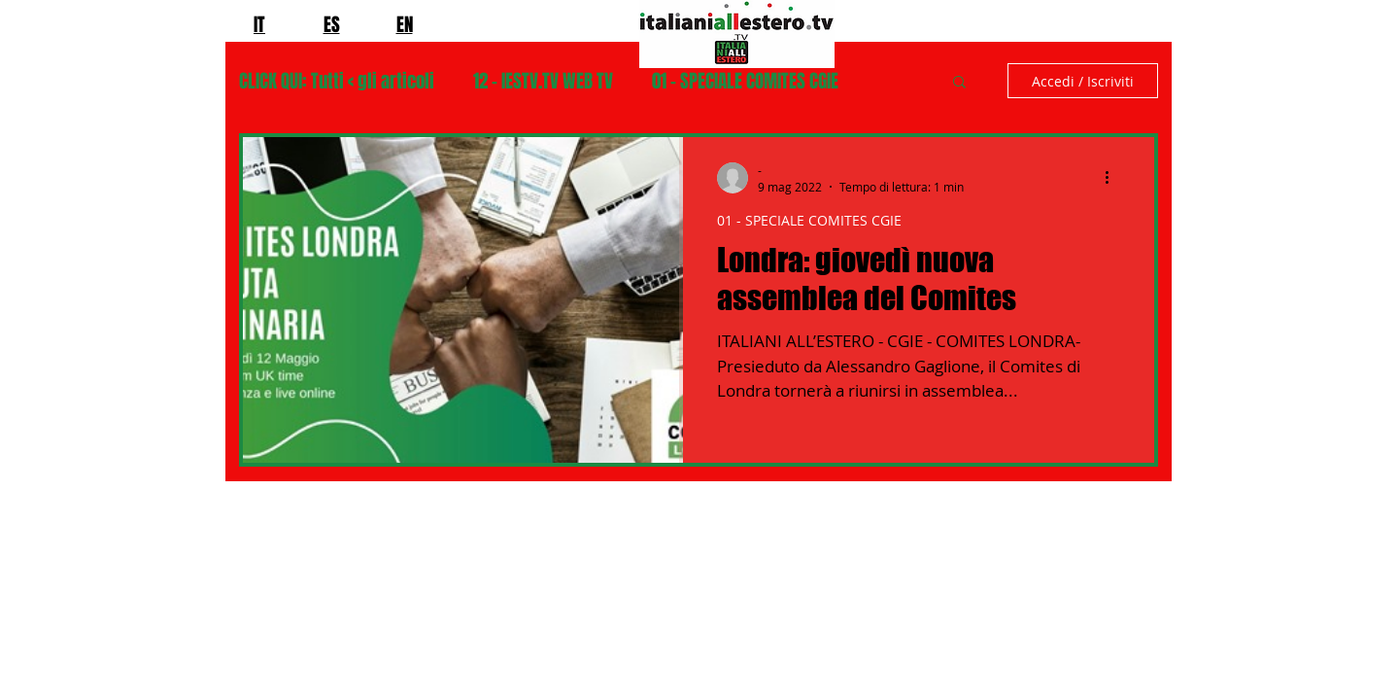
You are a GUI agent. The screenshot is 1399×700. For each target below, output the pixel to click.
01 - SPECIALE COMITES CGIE (745, 81)
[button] (959, 83)
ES (332, 24)
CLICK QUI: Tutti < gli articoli (336, 81)
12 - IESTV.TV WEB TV (543, 81)
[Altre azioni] (1113, 178)
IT (259, 24)
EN (404, 24)
